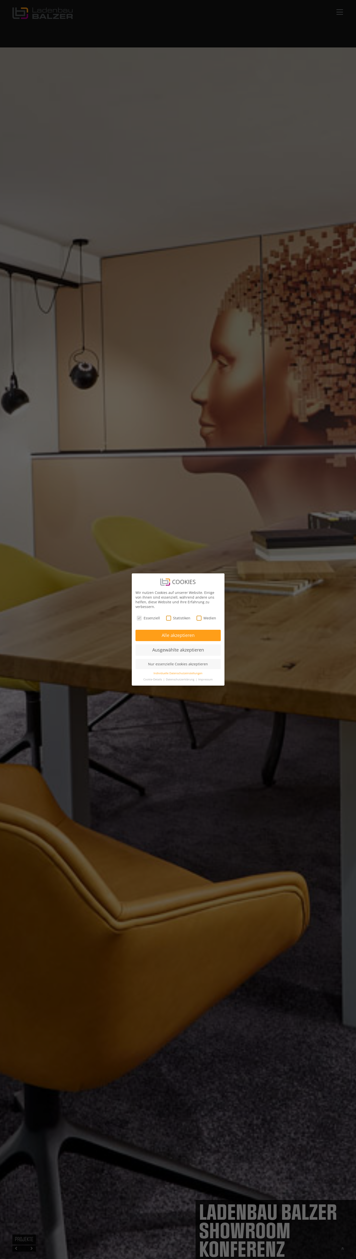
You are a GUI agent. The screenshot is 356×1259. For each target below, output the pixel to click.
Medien (206, 618)
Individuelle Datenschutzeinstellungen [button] (178, 673)
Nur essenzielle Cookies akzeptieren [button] (178, 664)
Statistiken (178, 618)
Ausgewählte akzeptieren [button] (178, 650)
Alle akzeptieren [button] (178, 635)
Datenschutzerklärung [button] (180, 679)
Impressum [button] (205, 679)
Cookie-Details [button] (153, 679)
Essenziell (148, 618)
